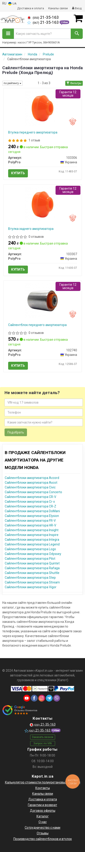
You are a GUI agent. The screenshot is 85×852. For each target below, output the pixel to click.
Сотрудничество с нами (42, 827)
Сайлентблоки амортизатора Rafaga (32, 568)
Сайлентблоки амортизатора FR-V (30, 520)
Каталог (42, 816)
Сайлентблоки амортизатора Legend (32, 544)
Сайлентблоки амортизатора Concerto (33, 492)
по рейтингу (12, 83)
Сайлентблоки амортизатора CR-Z (30, 506)
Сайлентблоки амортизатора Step (30, 577)
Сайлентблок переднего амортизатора (37, 325)
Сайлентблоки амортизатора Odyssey (33, 554)
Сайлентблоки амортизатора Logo (30, 549)
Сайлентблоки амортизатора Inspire (31, 535)
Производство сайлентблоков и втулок (42, 839)
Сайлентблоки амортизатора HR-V (30, 525)
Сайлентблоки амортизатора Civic (30, 487)
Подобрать (15, 432)
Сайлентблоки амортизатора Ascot (31, 482)
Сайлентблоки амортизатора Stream (32, 582)
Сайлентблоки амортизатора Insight (31, 530)
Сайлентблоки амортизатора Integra (32, 539)
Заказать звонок (42, 737)
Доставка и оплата (30, 8)
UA (12, 4)
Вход (77, 8)
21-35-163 (43, 17)
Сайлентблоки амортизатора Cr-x (30, 501)
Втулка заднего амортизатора (30, 229)
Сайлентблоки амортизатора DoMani (32, 511)
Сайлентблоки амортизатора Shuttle (32, 573)
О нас (43, 822)
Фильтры (74, 83)
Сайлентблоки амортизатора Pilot (30, 558)
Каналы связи (58, 8)
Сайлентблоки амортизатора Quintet (32, 563)
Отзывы (43, 833)
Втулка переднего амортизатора (32, 132)
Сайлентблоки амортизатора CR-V (30, 497)
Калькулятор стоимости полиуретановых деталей (42, 782)
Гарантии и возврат (42, 805)
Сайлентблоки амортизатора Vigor (30, 587)
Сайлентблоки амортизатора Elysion (32, 516)
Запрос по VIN (42, 743)
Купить (18, 173)
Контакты (42, 788)
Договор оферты (42, 810)
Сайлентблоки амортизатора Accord (32, 478)
